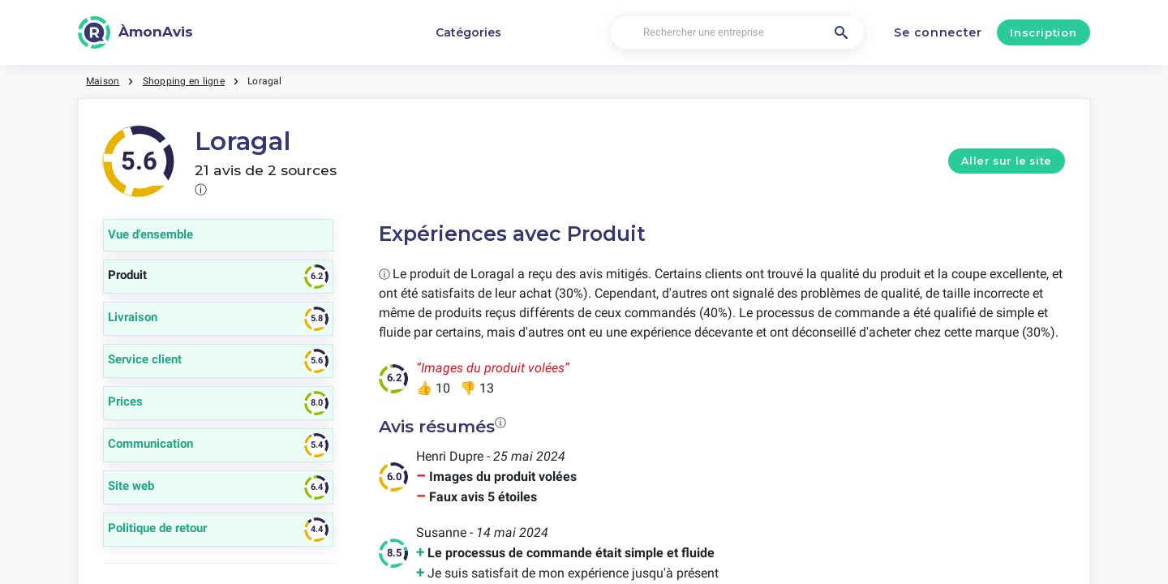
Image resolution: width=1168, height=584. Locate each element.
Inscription (1043, 32)
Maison (102, 81)
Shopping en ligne (184, 81)
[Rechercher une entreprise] (737, 32)
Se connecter (937, 32)
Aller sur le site (1006, 161)
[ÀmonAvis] (135, 32)
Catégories (468, 32)
